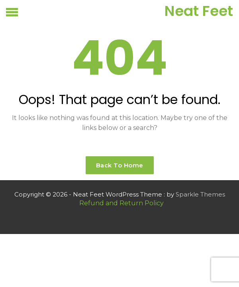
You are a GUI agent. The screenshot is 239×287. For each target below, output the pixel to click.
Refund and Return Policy (121, 203)
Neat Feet (199, 11)
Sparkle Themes (200, 194)
